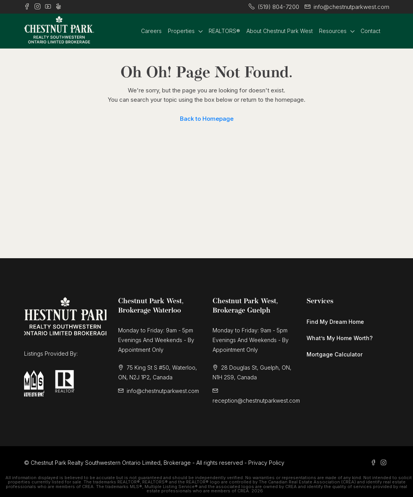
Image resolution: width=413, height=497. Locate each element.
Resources (333, 31)
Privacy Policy (266, 462)
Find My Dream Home (335, 321)
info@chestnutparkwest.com (163, 391)
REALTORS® (224, 31)
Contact (370, 31)
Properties (181, 31)
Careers (151, 31)
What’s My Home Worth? (340, 338)
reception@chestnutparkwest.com (256, 400)
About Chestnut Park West (279, 31)
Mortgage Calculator (334, 354)
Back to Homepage (207, 118)
